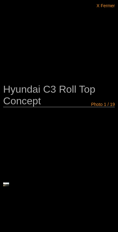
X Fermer (106, 5)
